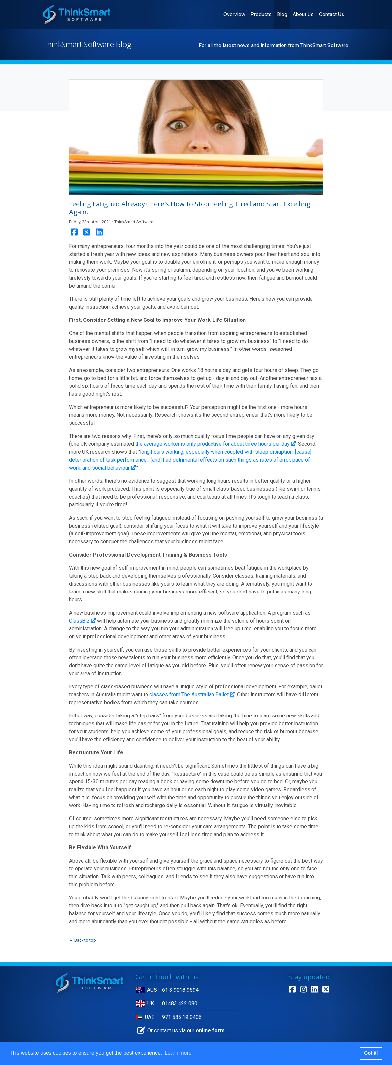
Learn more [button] (178, 1053)
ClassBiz (82, 621)
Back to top (82, 940)
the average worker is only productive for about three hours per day (215, 444)
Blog (282, 14)
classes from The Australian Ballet (192, 694)
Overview (235, 13)
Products (261, 14)
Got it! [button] (371, 1053)
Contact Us (331, 14)
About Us (303, 14)
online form (210, 1030)
